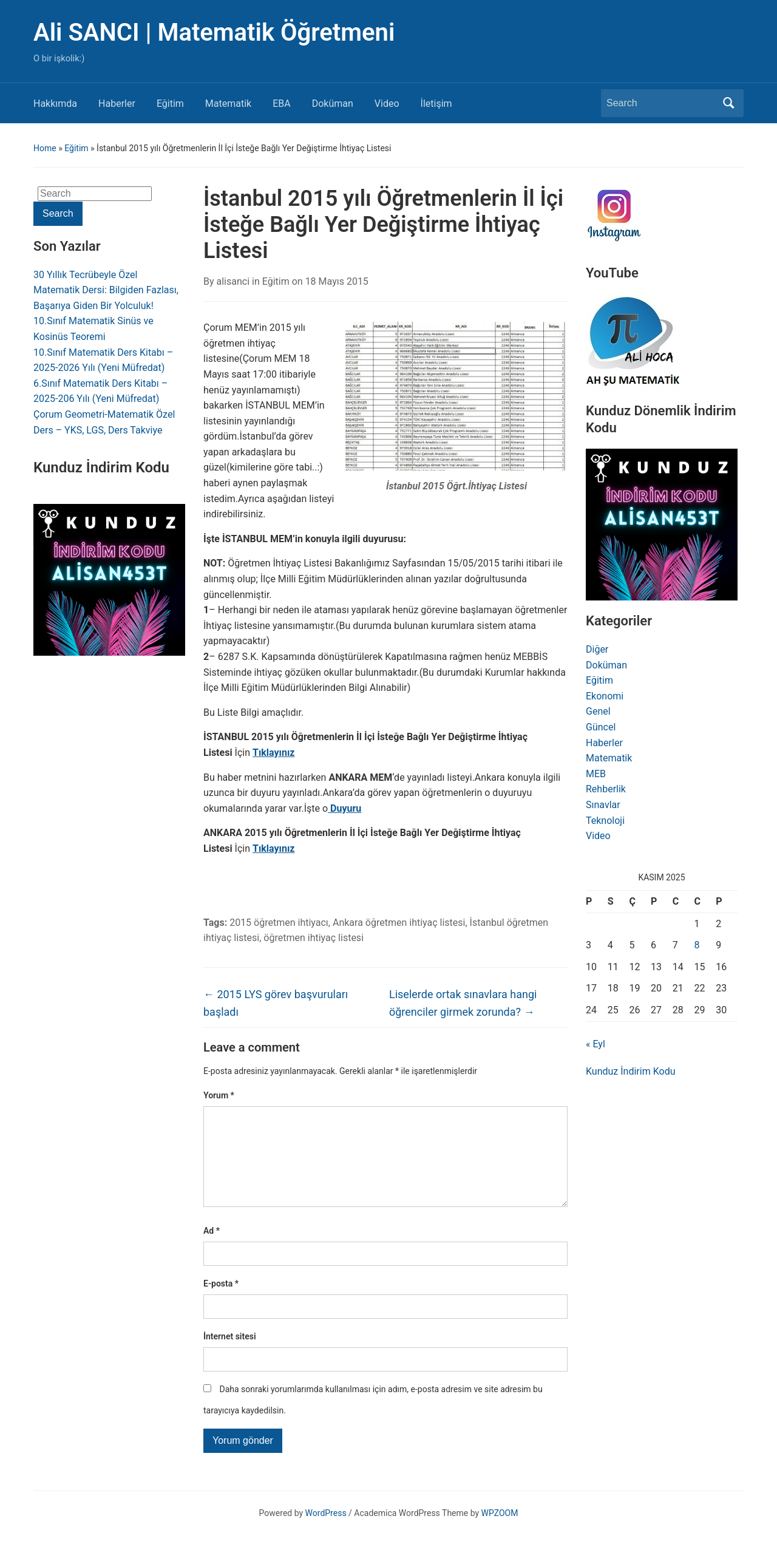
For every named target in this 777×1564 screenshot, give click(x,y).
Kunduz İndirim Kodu (630, 1071)
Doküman (332, 103)
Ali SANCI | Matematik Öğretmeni (214, 32)
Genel (598, 711)
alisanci (233, 281)
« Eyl (595, 1044)
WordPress (326, 1532)
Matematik (228, 103)
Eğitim (170, 103)
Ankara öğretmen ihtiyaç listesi (399, 922)
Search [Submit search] (728, 103)
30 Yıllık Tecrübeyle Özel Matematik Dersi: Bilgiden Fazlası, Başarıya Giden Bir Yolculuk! (105, 290)
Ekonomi (604, 696)
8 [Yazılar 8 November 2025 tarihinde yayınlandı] (697, 945)
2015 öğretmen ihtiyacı (278, 922)
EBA (282, 103)
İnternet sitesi (229, 1356)
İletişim (436, 103)
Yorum (218, 1095)
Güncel (601, 727)
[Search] (661, 103)
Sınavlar (603, 805)
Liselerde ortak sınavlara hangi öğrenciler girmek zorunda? (463, 1003)
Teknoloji (605, 820)
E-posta (221, 1303)
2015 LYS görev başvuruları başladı (275, 1003)
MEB (596, 774)
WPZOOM (499, 1532)
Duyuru (344, 808)
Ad (211, 1250)
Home (44, 148)
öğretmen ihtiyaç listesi (313, 937)
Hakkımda (55, 103)
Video (387, 103)
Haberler (116, 103)
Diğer (597, 649)
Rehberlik (606, 789)
